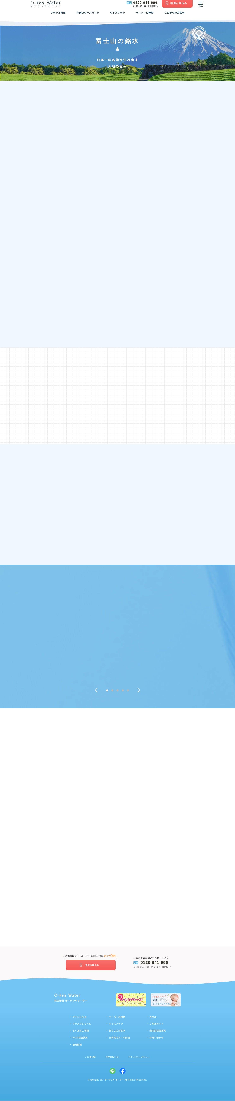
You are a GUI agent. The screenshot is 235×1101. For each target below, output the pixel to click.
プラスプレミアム (82, 1023)
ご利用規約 (90, 1057)
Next (140, 691)
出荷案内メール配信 (119, 1037)
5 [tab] (127, 692)
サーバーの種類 (144, 15)
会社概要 (77, 1044)
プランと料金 (58, 15)
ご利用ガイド (157, 1023)
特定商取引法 (112, 1057)
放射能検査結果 (158, 1030)
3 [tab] (117, 692)
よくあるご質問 (81, 1030)
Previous (95, 691)
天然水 (153, 1017)
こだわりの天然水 (174, 15)
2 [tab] (112, 692)
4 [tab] (122, 692)
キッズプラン (117, 15)
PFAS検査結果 (80, 1037)
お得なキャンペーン (87, 15)
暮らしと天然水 (117, 1030)
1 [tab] (107, 692)
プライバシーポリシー (139, 1057)
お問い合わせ (157, 1037)
